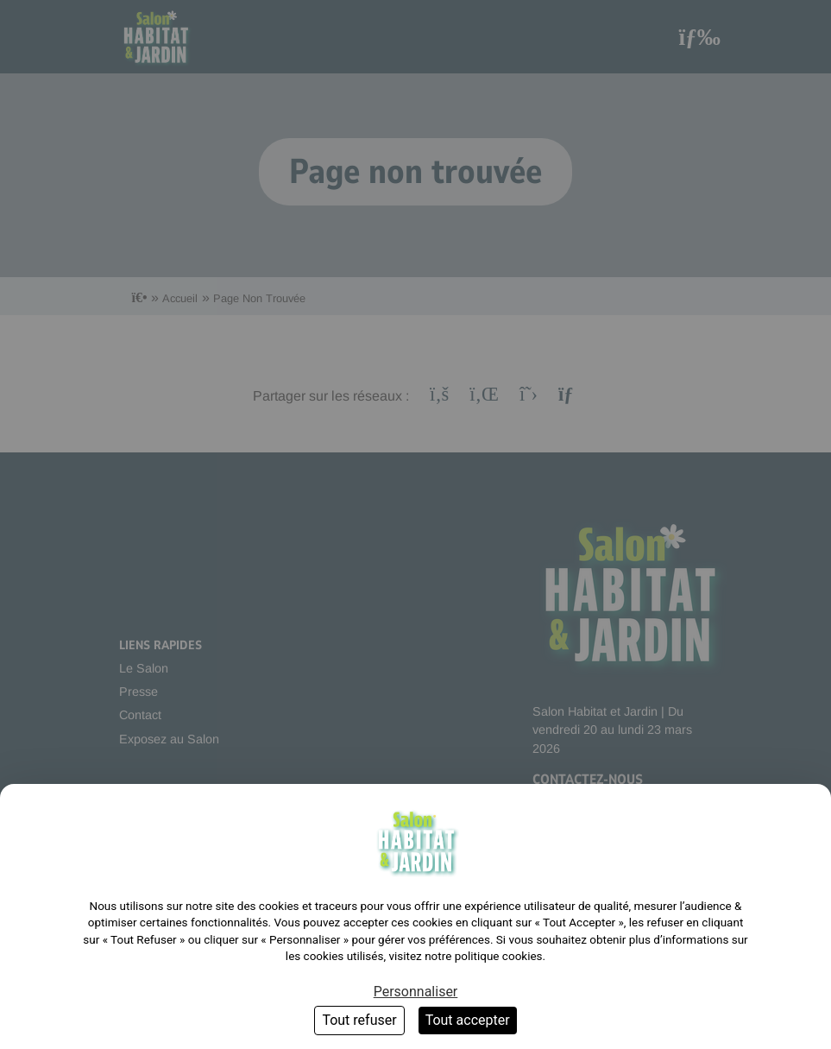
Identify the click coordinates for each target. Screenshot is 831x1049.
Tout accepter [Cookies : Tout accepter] (467, 1020)
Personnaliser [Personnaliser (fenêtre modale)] (416, 991)
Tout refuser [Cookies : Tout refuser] (359, 1020)
